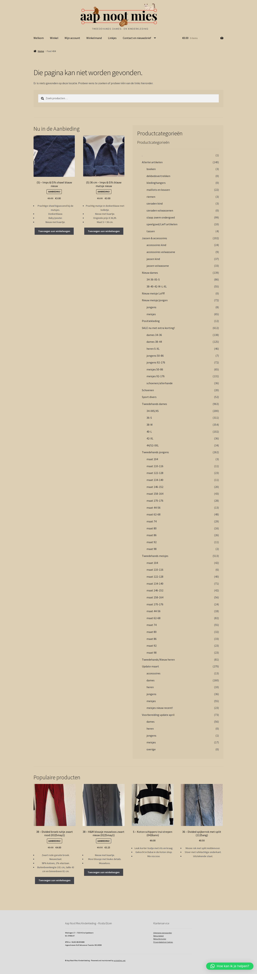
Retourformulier (159, 939)
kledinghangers (156, 183)
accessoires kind (156, 245)
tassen (151, 231)
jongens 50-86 (155, 355)
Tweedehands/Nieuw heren (158, 659)
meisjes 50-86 (155, 369)
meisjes (151, 314)
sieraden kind (155, 203)
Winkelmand (94, 38)
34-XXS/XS (153, 411)
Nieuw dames (150, 272)
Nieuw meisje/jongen (155, 300)
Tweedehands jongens (155, 452)
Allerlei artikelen (152, 162)
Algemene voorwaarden (162, 933)
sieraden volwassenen (160, 210)
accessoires (153, 673)
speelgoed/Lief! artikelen (162, 224)
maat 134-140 (155, 480)
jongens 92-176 (156, 362)
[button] (229, 966)
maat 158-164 (155, 493)
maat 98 (152, 549)
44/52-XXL (153, 445)
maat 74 (152, 521)
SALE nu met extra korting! (158, 328)
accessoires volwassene (161, 252)
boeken (151, 169)
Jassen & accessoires (154, 238)
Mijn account (72, 38)
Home (41, 51)
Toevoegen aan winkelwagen (54, 231)
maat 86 (152, 535)
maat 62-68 (153, 514)
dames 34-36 (154, 335)
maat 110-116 (155, 466)
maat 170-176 (155, 500)
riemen (151, 196)
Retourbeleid (158, 936)
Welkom (39, 38)
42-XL (150, 438)
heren (150, 687)
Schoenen (148, 390)
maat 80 (152, 528)
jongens (151, 307)
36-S (149, 417)
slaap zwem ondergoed (161, 217)
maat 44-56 (153, 507)
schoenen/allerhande (160, 383)
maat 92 (152, 542)
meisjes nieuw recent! (160, 708)
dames (151, 680)
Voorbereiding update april (158, 715)
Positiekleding (151, 321)
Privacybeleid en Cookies (163, 942)
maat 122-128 (155, 473)
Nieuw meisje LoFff (153, 293)
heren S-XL (153, 348)
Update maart (150, 666)
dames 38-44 (154, 341)
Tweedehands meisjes (155, 556)
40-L (149, 431)
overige (151, 749)
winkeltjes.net (119, 960)
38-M (150, 424)
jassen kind (153, 259)
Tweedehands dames (154, 404)
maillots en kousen (158, 189)
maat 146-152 (155, 487)
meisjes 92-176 (156, 376)
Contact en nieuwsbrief (137, 38)
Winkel (54, 38)
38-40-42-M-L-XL (157, 286)
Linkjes (112, 38)
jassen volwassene (158, 265)
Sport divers (149, 397)
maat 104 (152, 459)
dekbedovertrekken (158, 176)
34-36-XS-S (153, 279)
